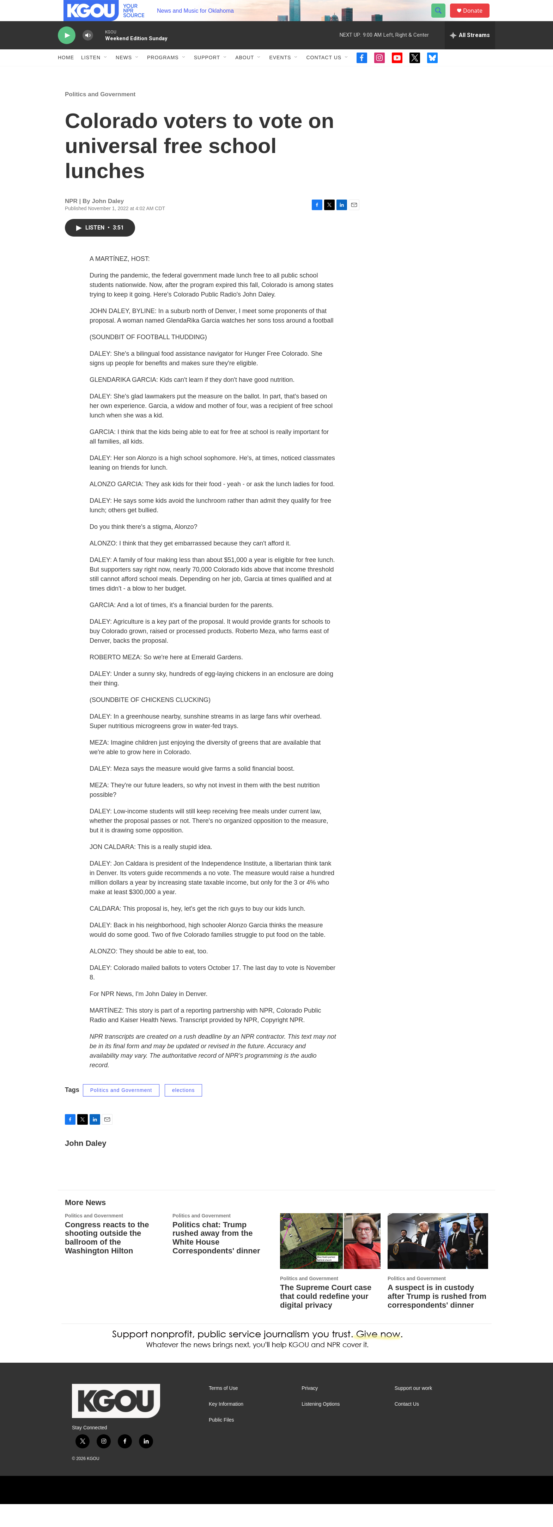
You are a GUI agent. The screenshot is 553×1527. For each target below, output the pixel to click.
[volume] (88, 51)
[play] (66, 51)
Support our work (413, 1411)
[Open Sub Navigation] (106, 73)
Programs (163, 73)
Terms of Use (223, 1411)
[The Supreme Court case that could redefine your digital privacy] (330, 1264)
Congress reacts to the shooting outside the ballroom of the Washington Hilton (107, 1260)
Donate (477, 18)
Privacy (310, 1411)
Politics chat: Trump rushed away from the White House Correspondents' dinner (216, 1260)
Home (66, 73)
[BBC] (227, 1513)
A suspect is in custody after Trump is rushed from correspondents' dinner (437, 1319)
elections (183, 1113)
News (124, 73)
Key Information (226, 1427)
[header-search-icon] (442, 19)
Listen (91, 73)
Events (280, 73)
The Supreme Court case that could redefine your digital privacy (325, 1319)
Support (207, 73)
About (244, 73)
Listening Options (321, 1427)
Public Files (221, 1443)
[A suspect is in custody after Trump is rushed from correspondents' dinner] (438, 1264)
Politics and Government (100, 117)
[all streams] (470, 51)
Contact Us (323, 73)
